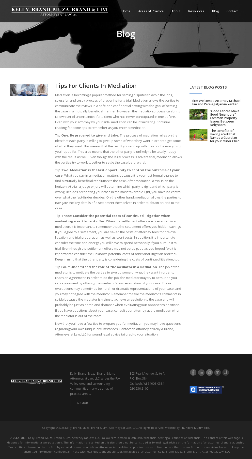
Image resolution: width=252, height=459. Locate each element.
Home (126, 11)
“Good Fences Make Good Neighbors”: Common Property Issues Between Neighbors (224, 118)
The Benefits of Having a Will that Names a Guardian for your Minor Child (224, 135)
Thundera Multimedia (194, 427)
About (176, 11)
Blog (215, 11)
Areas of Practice (151, 11)
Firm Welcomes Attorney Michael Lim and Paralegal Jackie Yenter (216, 102)
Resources (196, 11)
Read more (81, 403)
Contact (232, 11)
